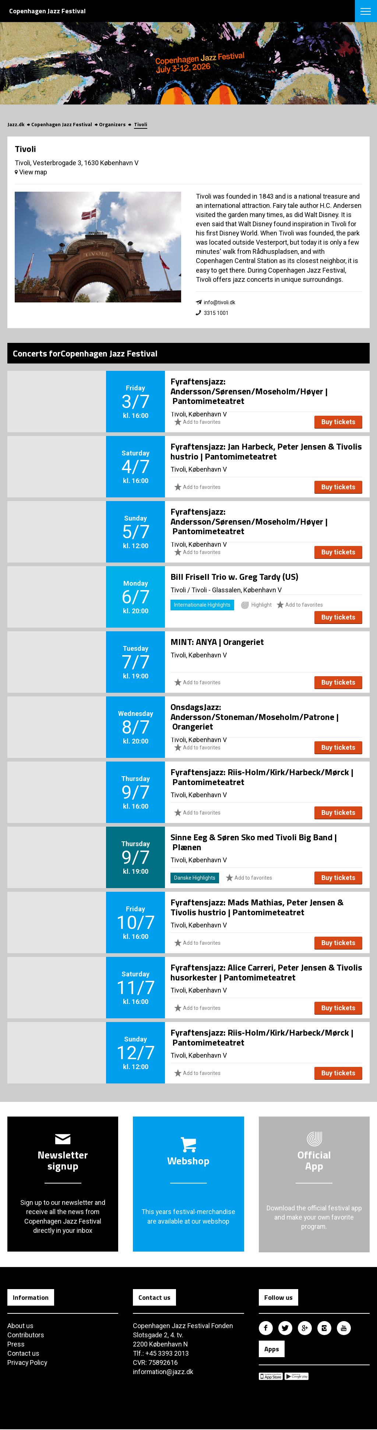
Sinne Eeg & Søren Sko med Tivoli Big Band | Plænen (253, 842)
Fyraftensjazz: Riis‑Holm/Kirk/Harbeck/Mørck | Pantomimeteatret (261, 777)
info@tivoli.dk (219, 303)
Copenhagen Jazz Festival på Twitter (285, 1328)
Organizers (112, 124)
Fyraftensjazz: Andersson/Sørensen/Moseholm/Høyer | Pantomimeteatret (249, 391)
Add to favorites (197, 422)
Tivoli (140, 124)
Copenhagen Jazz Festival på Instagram (324, 1328)
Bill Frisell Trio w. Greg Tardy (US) (234, 576)
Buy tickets (338, 422)
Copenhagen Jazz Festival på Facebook (266, 1328)
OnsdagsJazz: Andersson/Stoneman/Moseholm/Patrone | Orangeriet (254, 716)
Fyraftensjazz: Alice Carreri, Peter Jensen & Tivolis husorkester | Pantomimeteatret (266, 972)
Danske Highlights (194, 878)
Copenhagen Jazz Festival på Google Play (297, 1376)
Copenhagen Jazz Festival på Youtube (344, 1328)
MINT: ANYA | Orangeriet (217, 642)
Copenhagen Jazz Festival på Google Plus (305, 1328)
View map (31, 172)
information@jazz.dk (163, 1372)
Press (16, 1344)
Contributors (25, 1335)
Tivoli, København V (198, 469)
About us (20, 1326)
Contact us (23, 1354)
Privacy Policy (27, 1363)
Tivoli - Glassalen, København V (236, 590)
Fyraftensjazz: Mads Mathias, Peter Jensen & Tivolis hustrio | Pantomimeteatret (256, 907)
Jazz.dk (15, 124)
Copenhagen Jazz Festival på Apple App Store (271, 1376)
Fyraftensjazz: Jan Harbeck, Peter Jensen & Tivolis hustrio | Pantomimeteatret (266, 451)
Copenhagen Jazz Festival (61, 124)
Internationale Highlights (202, 605)
